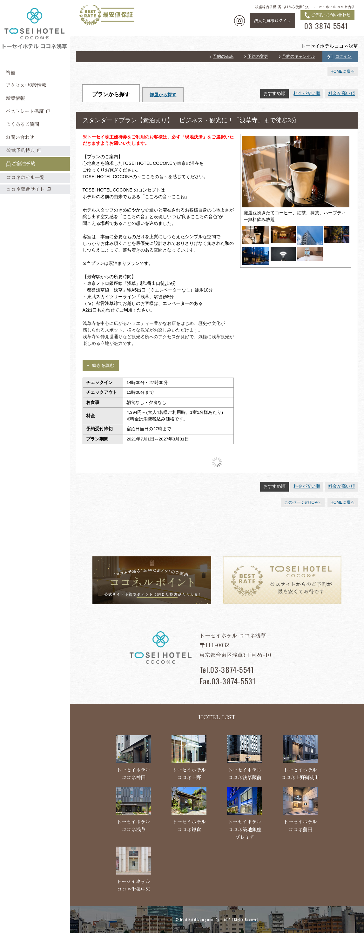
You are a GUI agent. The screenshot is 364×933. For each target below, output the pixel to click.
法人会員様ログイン (272, 21)
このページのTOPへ (302, 502)
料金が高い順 (341, 93)
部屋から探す (163, 94)
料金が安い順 (306, 93)
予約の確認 (223, 56)
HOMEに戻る (343, 71)
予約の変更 (257, 56)
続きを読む (103, 365)
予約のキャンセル (298, 56)
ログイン (343, 56)
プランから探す (111, 94)
